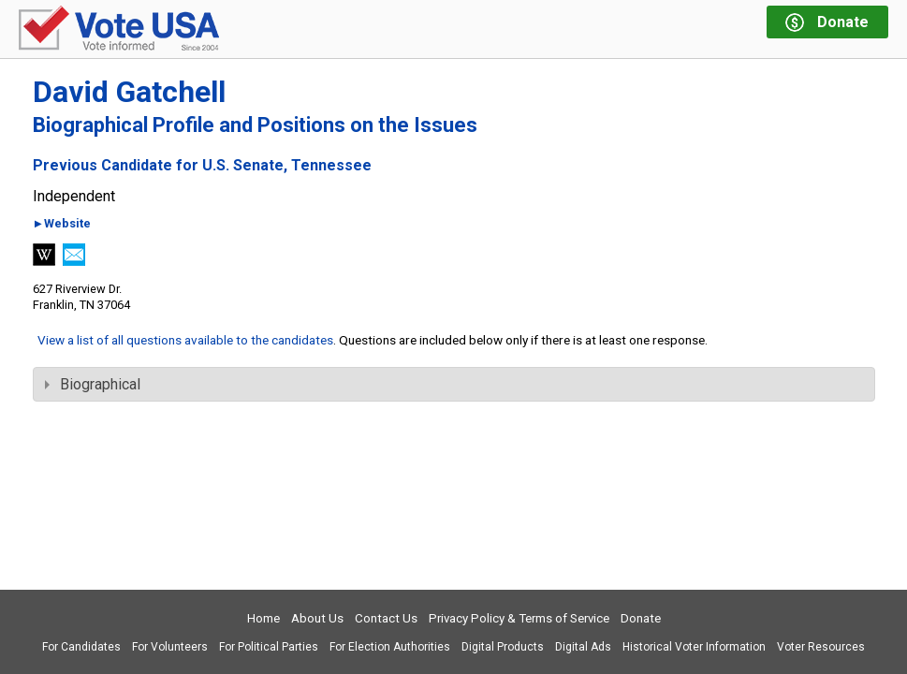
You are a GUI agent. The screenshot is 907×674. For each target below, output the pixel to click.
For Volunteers (170, 646)
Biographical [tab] (92, 384)
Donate (641, 618)
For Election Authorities (389, 646)
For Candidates (81, 646)
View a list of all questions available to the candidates (185, 339)
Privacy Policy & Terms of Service (519, 618)
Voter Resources (821, 646)
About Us (317, 618)
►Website (62, 224)
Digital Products (502, 646)
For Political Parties (268, 646)
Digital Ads (583, 646)
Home (263, 618)
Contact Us (386, 618)
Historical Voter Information (694, 646)
